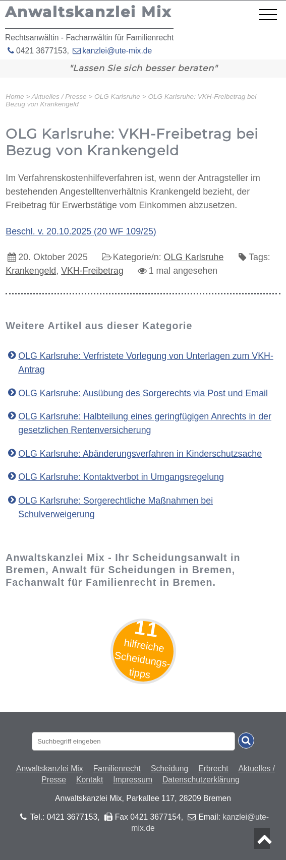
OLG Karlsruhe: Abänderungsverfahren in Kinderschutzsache (140, 454)
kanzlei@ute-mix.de (117, 50)
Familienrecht (117, 768)
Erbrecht (213, 768)
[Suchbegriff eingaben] (133, 741)
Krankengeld (31, 271)
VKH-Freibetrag (92, 271)
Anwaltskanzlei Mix (49, 768)
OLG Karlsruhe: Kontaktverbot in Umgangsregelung (121, 477)
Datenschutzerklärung (201, 779)
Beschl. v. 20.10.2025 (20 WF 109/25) (81, 231)
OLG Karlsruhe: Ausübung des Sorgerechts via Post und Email (143, 393)
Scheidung (169, 768)
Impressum (132, 779)
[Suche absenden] (246, 740)
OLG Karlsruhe (194, 257)
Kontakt (89, 779)
